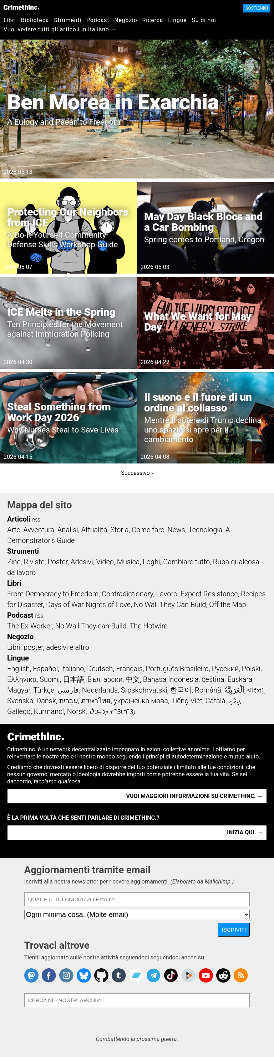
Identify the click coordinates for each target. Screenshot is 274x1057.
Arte (13, 529)
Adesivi (82, 562)
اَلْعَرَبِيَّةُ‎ (234, 690)
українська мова (141, 700)
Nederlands (100, 690)
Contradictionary (127, 594)
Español (45, 668)
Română (208, 690)
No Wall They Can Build (170, 604)
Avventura (38, 529)
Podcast (97, 20)
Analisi (67, 529)
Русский (225, 668)
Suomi (50, 679)
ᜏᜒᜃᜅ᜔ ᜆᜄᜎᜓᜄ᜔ (112, 711)
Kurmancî (49, 711)
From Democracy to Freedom (52, 594)
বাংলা (255, 690)
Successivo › (137, 473)
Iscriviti (234, 930)
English (18, 668)
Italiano (72, 668)
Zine (14, 562)
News (176, 529)
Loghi (151, 562)
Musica (128, 562)
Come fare (148, 529)
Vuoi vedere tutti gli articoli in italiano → (60, 29)
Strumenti (67, 20)
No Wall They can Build (91, 626)
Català (215, 700)
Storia (119, 529)
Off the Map (227, 604)
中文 (133, 679)
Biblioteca (35, 20)
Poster (57, 562)
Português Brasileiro (177, 668)
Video (104, 562)
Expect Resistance (209, 594)
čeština (213, 679)
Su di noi (204, 20)
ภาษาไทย (96, 700)
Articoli (19, 519)
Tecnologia (205, 529)
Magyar (18, 690)
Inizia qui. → (245, 832)
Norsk (76, 711)
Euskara (239, 679)
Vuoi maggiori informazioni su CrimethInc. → (194, 796)
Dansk (46, 700)
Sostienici (256, 8)
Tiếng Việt (186, 700)
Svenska (20, 700)
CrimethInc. (21, 7)
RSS (36, 520)
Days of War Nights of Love (88, 604)
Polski (251, 668)
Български (105, 679)
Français (129, 668)
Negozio (125, 20)
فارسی (68, 690)
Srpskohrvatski (144, 690)
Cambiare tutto (186, 562)
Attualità (94, 529)
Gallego (19, 711)
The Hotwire (148, 626)
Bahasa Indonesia (171, 679)
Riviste (34, 562)
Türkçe (43, 690)
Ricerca (152, 20)
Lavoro (167, 594)
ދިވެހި (234, 700)
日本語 (73, 679)
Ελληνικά (21, 679)
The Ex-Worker (29, 626)
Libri (10, 20)
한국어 (181, 690)
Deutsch (100, 668)
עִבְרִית (68, 700)
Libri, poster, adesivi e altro (48, 647)
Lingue (177, 20)
